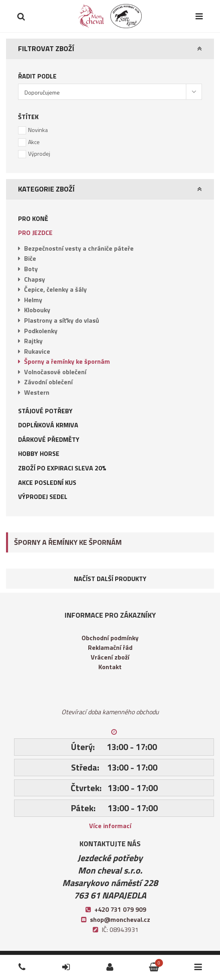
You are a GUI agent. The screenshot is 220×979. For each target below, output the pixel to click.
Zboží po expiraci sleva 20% (62, 468)
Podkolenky (40, 331)
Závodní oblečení (48, 382)
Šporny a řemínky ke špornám (67, 361)
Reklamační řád (110, 647)
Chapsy (34, 279)
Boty (31, 269)
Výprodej (39, 153)
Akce (34, 142)
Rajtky (33, 341)
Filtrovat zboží (46, 48)
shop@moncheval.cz (120, 919)
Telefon (14, 960)
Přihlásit (59, 960)
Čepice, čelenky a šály (55, 289)
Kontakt (110, 667)
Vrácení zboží (110, 657)
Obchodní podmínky (110, 638)
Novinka (38, 130)
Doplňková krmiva (48, 425)
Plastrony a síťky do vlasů (61, 320)
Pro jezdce (35, 232)
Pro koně (33, 218)
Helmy (33, 300)
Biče (30, 258)
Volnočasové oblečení (55, 372)
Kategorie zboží (46, 188)
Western (36, 392)
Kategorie (193, 960)
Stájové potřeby (45, 411)
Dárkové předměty (48, 439)
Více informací (110, 826)
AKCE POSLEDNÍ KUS (47, 482)
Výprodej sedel (42, 496)
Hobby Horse (38, 453)
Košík (143, 960)
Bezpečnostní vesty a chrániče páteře (79, 248)
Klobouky (37, 310)
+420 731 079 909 (120, 909)
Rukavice (37, 351)
